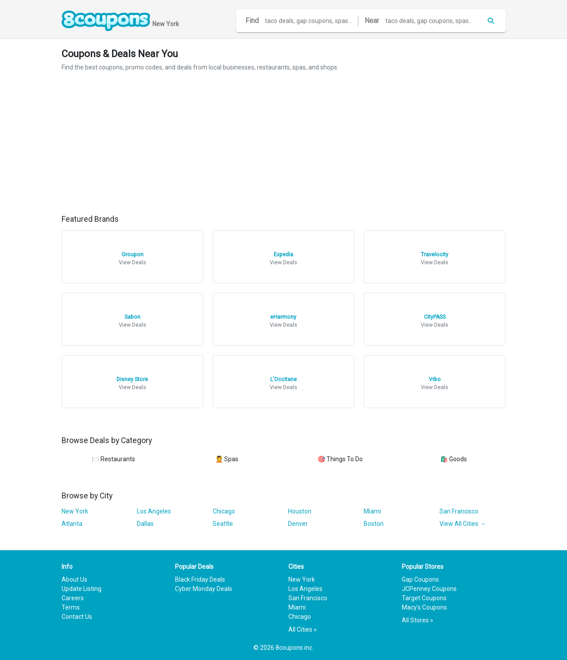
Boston (374, 523)
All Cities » (302, 629)
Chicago (224, 511)
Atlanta (72, 523)
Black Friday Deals (200, 579)
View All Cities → (462, 523)
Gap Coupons (420, 579)
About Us (74, 579)
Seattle (223, 523)
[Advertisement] (284, 143)
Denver (298, 523)
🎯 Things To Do (340, 459)
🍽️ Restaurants (113, 459)
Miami (372, 511)
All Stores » (417, 620)
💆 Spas (226, 459)
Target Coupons (424, 598)
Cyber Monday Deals (203, 588)
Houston (299, 511)
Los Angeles (154, 511)
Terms (71, 607)
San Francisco (458, 511)
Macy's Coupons (424, 607)
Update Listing (81, 588)
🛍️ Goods (453, 459)
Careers (73, 598)
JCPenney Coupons (429, 588)
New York (75, 511)
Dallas (145, 523)
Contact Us (77, 616)
